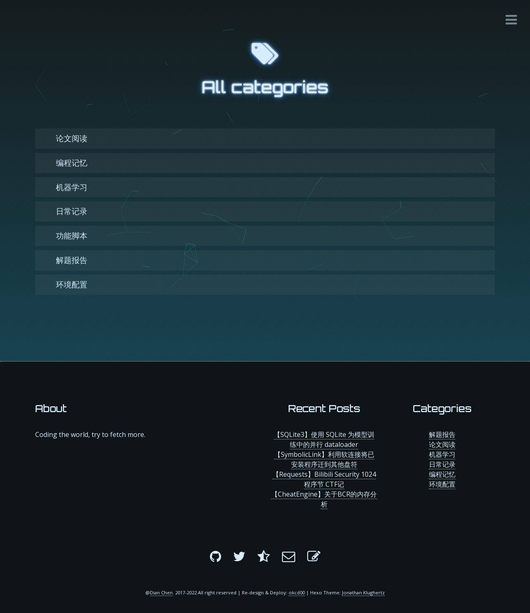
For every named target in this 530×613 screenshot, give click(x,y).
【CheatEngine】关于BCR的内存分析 (324, 499)
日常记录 (71, 211)
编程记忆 (71, 162)
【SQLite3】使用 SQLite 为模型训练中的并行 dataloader (324, 439)
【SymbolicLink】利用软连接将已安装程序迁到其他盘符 (324, 459)
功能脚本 (71, 235)
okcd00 (297, 592)
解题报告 (71, 259)
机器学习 (71, 187)
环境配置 (71, 284)
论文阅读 (71, 138)
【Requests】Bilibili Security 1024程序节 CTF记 (324, 479)
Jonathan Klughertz (363, 592)
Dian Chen (161, 592)
